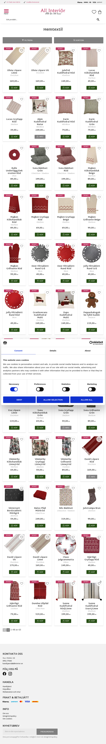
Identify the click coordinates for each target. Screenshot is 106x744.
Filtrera (28, 40)
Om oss (6, 713)
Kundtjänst (7, 686)
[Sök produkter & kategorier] (52, 19)
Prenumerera (47, 732)
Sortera (80, 40)
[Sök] (98, 19)
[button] (6, 11)
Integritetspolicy (9, 716)
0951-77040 (7, 661)
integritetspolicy (50, 737)
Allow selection (53, 400)
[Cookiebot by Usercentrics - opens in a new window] (91, 343)
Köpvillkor (7, 689)
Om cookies (7, 719)
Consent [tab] (18, 350)
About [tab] (87, 350)
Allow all (86, 400)
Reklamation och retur (12, 692)
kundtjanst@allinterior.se (13, 663)
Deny (19, 400)
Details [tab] (53, 350)
